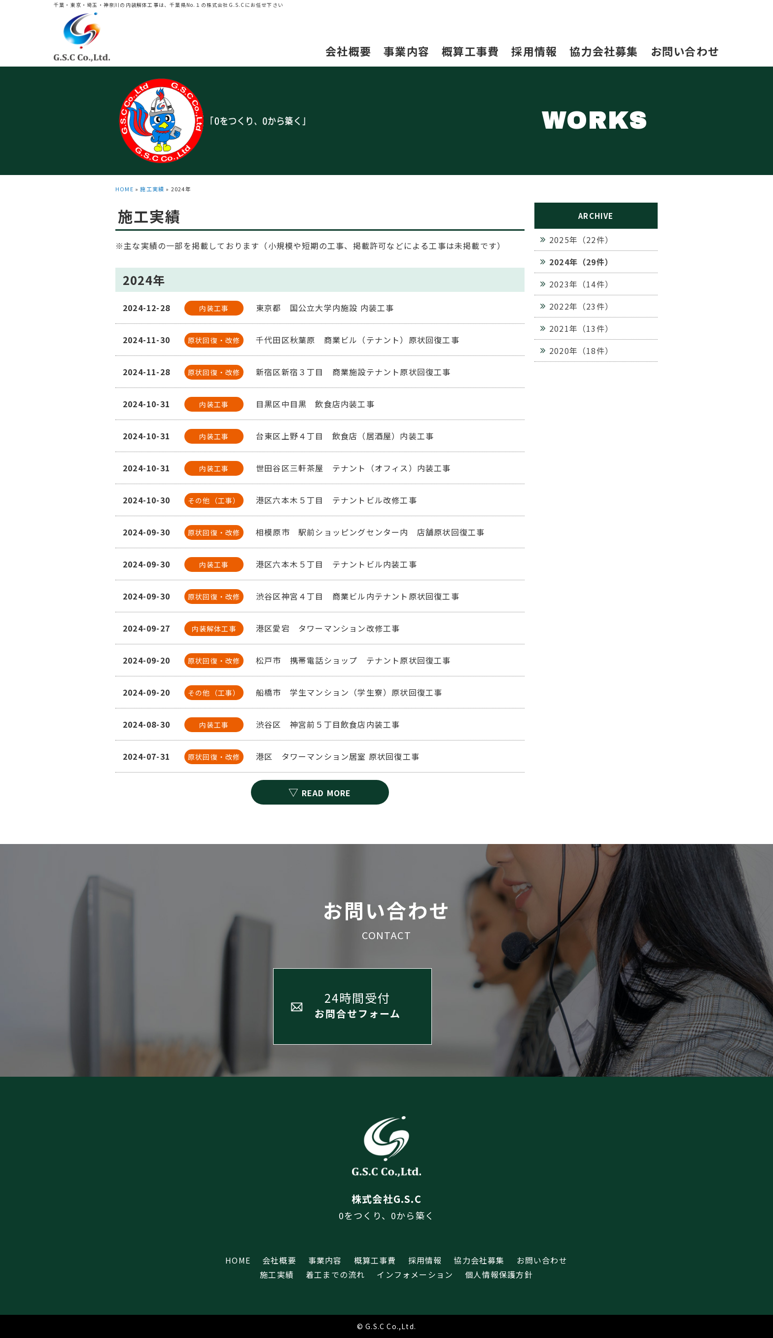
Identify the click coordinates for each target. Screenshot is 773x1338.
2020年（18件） (581, 350)
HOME (124, 189)
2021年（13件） (581, 328)
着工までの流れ (335, 1274)
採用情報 (534, 50)
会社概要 (348, 50)
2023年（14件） (581, 284)
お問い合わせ (685, 50)
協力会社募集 (603, 50)
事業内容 (406, 50)
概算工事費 (470, 50)
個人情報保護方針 (499, 1274)
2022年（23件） (581, 306)
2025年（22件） (581, 240)
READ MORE (319, 792)
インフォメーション (415, 1274)
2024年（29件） (581, 262)
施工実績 (152, 189)
